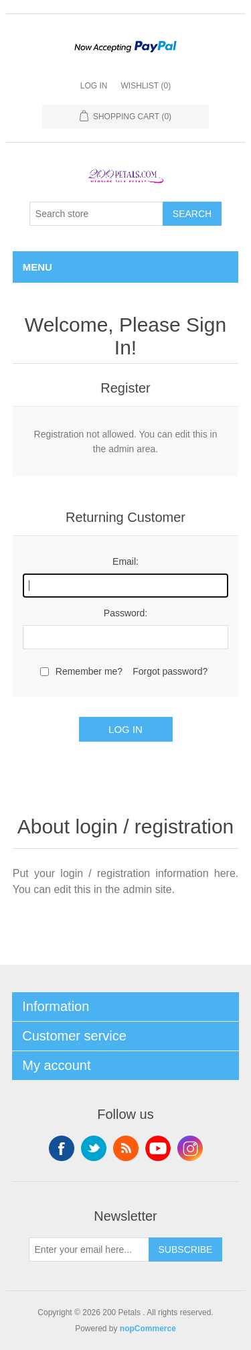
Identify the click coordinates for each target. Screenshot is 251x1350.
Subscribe (186, 1249)
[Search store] (96, 214)
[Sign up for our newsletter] (89, 1249)
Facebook (61, 1148)
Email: (125, 561)
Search (192, 213)
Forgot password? (170, 671)
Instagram (190, 1148)
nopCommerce (148, 1328)
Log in (94, 85)
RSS (126, 1148)
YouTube (158, 1148)
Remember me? (89, 671)
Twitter (93, 1148)
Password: (125, 613)
